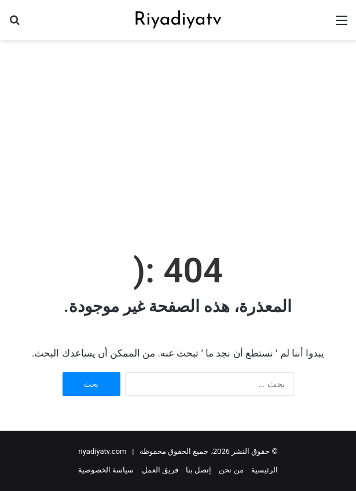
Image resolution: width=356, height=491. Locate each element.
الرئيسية (264, 469)
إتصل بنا (198, 469)
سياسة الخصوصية (106, 469)
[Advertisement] (173, 133)
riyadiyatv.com (102, 451)
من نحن (231, 469)
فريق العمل (160, 469)
